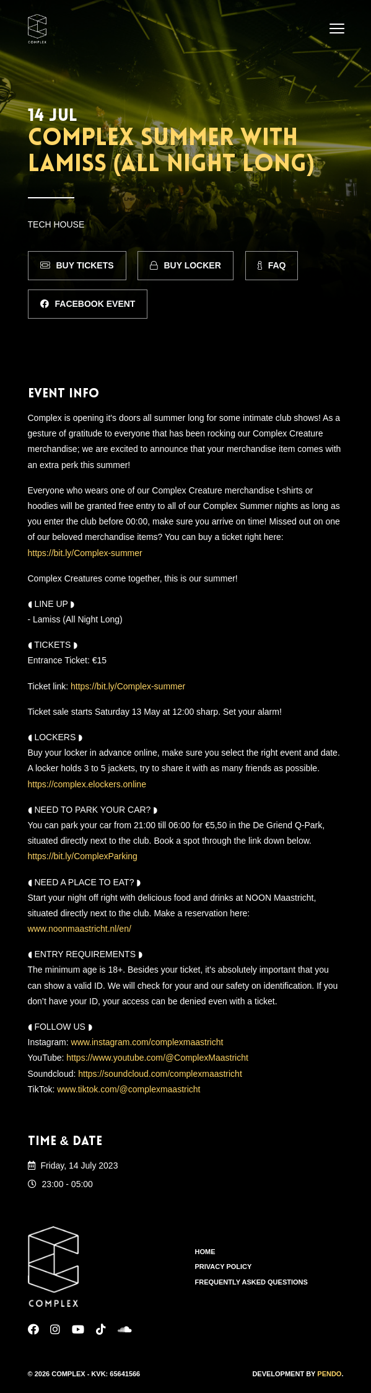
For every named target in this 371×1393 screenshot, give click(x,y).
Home (205, 1251)
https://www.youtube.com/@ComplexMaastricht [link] (157, 1058)
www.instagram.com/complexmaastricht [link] (147, 1042)
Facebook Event (88, 304)
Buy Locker (185, 265)
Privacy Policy (223, 1266)
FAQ (272, 265)
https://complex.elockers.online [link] (87, 784)
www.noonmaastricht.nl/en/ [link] (79, 929)
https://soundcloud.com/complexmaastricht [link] (160, 1074)
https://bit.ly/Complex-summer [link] (85, 553)
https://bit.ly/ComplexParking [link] (82, 856)
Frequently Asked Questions (251, 1282)
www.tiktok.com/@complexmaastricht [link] (128, 1089)
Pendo (329, 1374)
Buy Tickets (77, 265)
